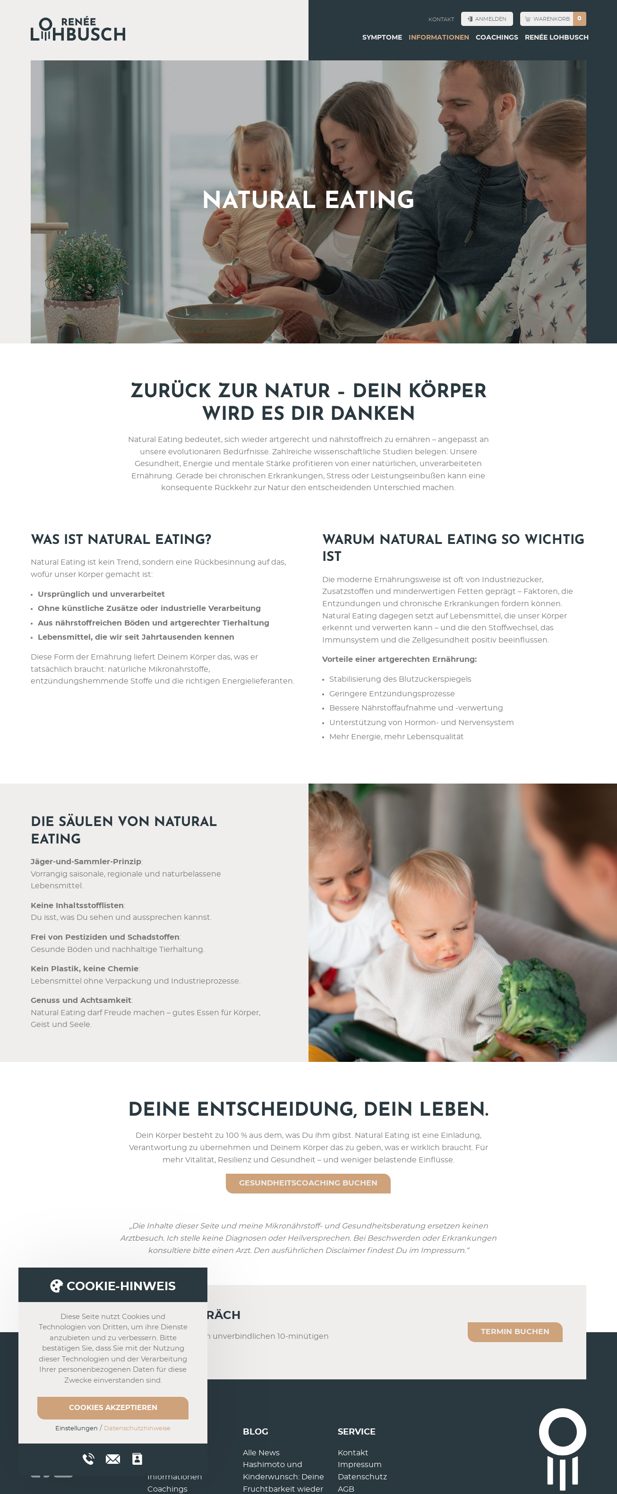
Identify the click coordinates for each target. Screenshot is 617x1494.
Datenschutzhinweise (137, 1429)
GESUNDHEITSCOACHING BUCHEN (308, 1183)
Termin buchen (515, 1331)
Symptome (382, 37)
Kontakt (441, 19)
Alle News (261, 1453)
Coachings (497, 37)
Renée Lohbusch (557, 37)
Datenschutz (362, 1477)
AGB (346, 1489)
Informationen (439, 37)
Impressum (360, 1465)
